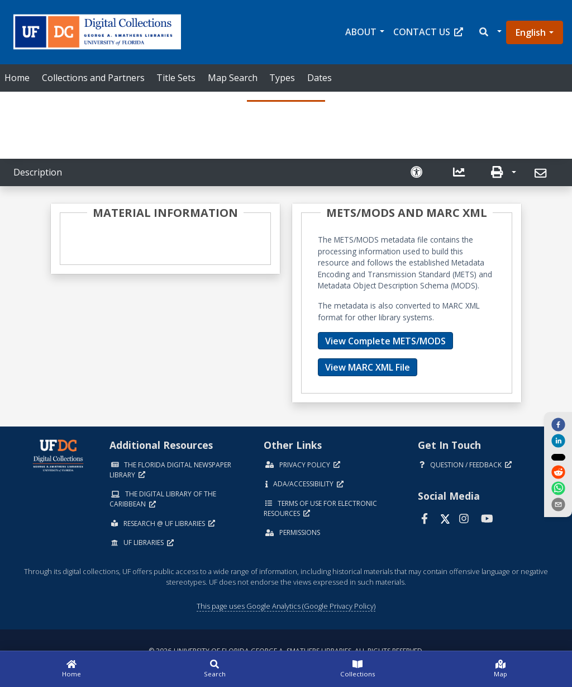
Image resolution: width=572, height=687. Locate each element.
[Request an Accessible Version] (418, 172)
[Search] (214, 669)
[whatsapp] (558, 489)
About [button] (360, 32)
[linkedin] (558, 440)
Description (37, 172)
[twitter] (558, 456)
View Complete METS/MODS (385, 341)
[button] (489, 32)
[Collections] (357, 669)
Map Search (233, 78)
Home (17, 78)
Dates (319, 78)
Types (282, 78)
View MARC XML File (367, 367)
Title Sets (176, 78)
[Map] (500, 669)
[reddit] (558, 473)
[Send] (542, 174)
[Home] (71, 669)
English (531, 32)
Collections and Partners (93, 78)
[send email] (558, 505)
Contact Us (428, 32)
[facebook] (558, 423)
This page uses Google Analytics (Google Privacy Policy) (286, 606)
